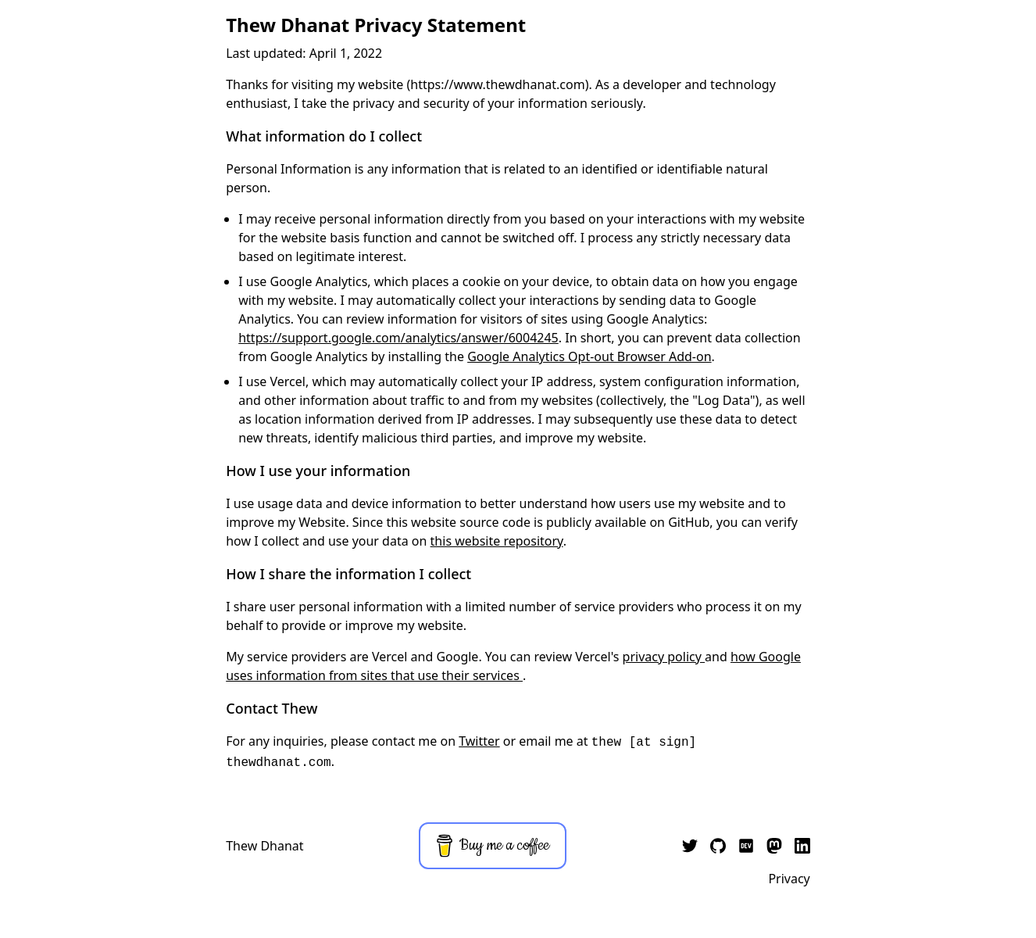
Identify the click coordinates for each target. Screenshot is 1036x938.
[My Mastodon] (774, 846)
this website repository (496, 541)
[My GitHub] (718, 846)
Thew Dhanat (264, 845)
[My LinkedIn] (802, 846)
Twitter (479, 741)
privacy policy (664, 656)
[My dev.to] (746, 846)
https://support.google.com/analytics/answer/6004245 (398, 337)
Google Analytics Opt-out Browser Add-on (589, 356)
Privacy (788, 878)
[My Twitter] (690, 846)
